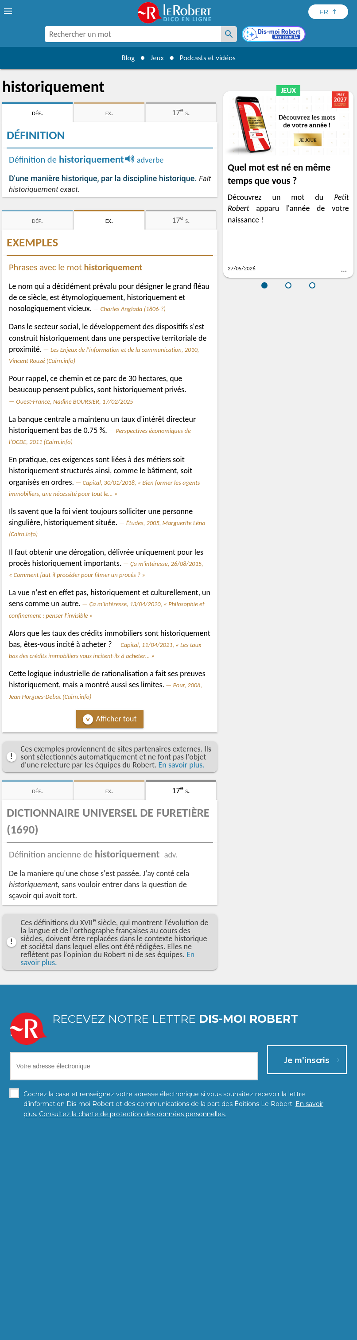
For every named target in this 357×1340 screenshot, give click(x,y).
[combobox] (133, 34)
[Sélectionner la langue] (328, 11)
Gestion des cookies (236, 1331)
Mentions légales (177, 1331)
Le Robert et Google (317, 1331)
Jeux (156, 57)
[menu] (9, 11)
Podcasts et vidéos (210, 57)
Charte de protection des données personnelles (79, 1331)
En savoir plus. (182, 765)
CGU (277, 1331)
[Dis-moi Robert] (274, 35)
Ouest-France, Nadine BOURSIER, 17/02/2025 (74, 401)
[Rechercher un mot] (229, 34)
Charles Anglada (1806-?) (133, 309)
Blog (124, 57)
